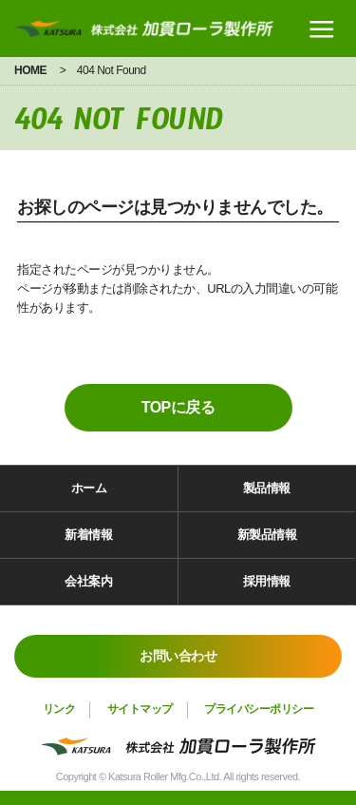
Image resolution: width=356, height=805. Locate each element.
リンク (59, 709)
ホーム (89, 488)
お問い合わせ (178, 655)
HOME (30, 70)
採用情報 (266, 581)
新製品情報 (267, 534)
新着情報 (88, 534)
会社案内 (88, 581)
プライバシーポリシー (258, 709)
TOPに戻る (178, 407)
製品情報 (266, 488)
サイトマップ (140, 709)
